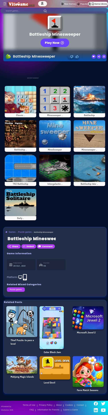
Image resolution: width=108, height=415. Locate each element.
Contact (80, 405)
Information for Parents (48, 410)
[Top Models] (48, 3)
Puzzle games (25, 232)
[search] (54, 11)
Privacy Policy (45, 405)
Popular (82, 4)
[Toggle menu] (4, 4)
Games (12, 232)
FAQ (32, 410)
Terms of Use (29, 405)
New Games (68, 3)
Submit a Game (70, 410)
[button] (45, 11)
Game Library (99, 4)
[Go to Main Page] (23, 4)
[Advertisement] (55, 69)
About (59, 405)
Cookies (69, 405)
